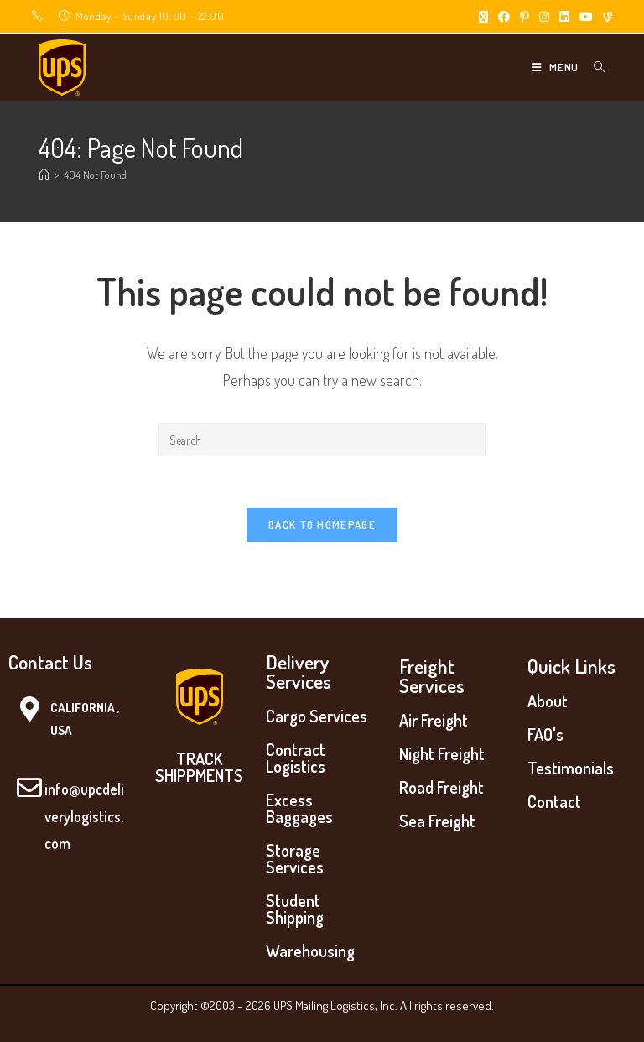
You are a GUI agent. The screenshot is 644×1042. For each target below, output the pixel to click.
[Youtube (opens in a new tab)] (586, 16)
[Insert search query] (322, 439)
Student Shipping (295, 908)
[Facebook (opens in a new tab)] (504, 16)
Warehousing (310, 950)
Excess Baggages (299, 808)
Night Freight (442, 753)
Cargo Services (316, 716)
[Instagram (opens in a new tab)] (544, 16)
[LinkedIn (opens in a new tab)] (564, 16)
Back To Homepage (322, 524)
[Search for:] (593, 67)
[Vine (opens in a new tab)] (605, 16)
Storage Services (295, 858)
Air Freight (433, 720)
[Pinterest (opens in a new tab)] (524, 16)
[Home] (44, 174)
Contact (554, 801)
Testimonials (570, 768)
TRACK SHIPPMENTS (199, 767)
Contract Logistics (295, 757)
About (547, 700)
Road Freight (441, 787)
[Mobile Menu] (556, 67)
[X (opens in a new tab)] (483, 16)
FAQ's (545, 734)
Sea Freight (437, 820)
